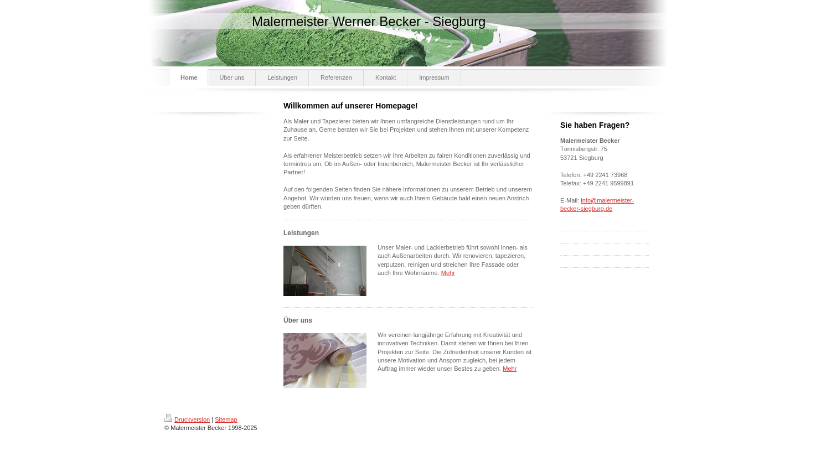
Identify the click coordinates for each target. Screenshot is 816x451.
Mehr (448, 272)
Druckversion (187, 419)
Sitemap (226, 419)
